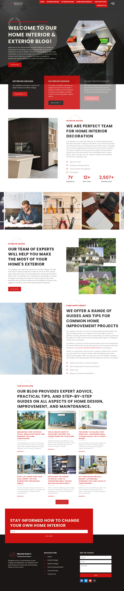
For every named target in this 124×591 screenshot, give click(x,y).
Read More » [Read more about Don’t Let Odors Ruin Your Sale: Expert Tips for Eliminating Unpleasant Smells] (20, 496)
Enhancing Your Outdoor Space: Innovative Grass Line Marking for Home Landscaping (31, 435)
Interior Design (53, 2)
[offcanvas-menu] (112, 3)
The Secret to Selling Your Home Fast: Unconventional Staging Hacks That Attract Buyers (92, 435)
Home (42, 2)
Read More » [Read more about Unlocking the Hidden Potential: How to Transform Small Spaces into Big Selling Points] (51, 496)
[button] (62, 502)
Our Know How (100, 2)
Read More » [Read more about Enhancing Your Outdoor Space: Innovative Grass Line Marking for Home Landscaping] (20, 451)
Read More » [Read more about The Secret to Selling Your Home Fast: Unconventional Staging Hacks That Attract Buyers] (82, 451)
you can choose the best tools (88, 348)
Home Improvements (84, 2)
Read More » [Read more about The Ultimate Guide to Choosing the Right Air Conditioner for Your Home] (51, 449)
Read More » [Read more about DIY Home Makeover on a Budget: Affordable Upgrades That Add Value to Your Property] (82, 496)
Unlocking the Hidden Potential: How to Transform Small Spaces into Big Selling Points (60, 480)
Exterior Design (68, 2)
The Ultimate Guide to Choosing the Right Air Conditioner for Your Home (61, 434)
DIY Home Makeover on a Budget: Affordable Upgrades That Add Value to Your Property (92, 480)
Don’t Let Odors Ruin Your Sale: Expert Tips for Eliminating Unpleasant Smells (29, 480)
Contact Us (101, 5)
